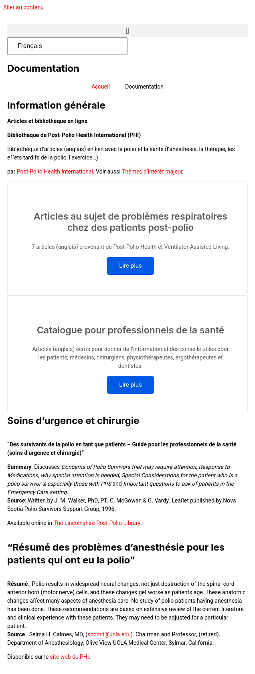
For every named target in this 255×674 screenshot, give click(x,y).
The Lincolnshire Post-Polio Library (97, 523)
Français (30, 46)
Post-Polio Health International (55, 171)
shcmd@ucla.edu (109, 634)
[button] (127, 30)
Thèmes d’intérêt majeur (152, 171)
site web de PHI (69, 657)
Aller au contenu (23, 7)
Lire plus (130, 265)
